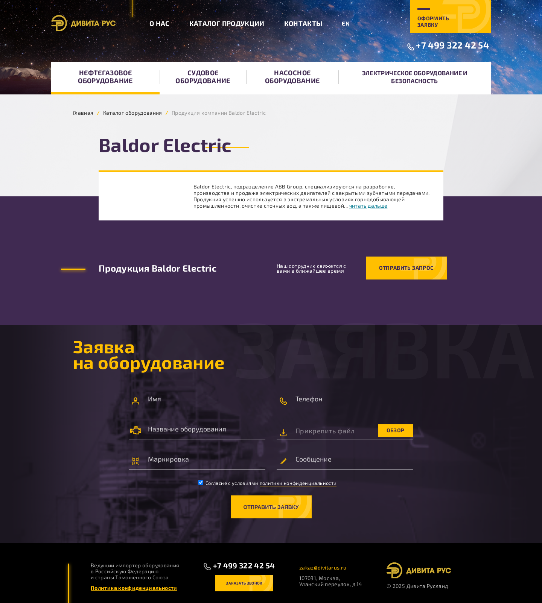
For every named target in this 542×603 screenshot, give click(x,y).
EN (346, 23)
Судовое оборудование (202, 76)
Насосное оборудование (292, 76)
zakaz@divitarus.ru (322, 567)
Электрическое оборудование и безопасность (414, 76)
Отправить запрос (406, 267)
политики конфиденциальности (298, 483)
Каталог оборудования (132, 112)
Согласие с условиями (267, 483)
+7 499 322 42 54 (452, 44)
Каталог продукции (227, 23)
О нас (159, 23)
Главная (83, 112)
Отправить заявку (270, 507)
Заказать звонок (244, 583)
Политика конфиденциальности (134, 588)
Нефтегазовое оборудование (105, 76)
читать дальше (368, 205)
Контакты (303, 23)
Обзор (396, 430)
